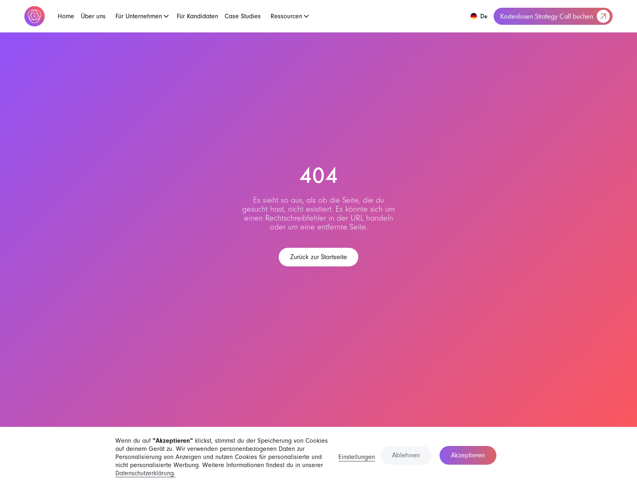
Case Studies (243, 16)
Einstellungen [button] (356, 457)
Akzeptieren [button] (468, 455)
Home (66, 16)
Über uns (93, 16)
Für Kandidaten (197, 16)
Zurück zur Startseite (318, 257)
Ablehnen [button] (406, 455)
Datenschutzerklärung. (145, 473)
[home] (34, 16)
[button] (141, 16)
